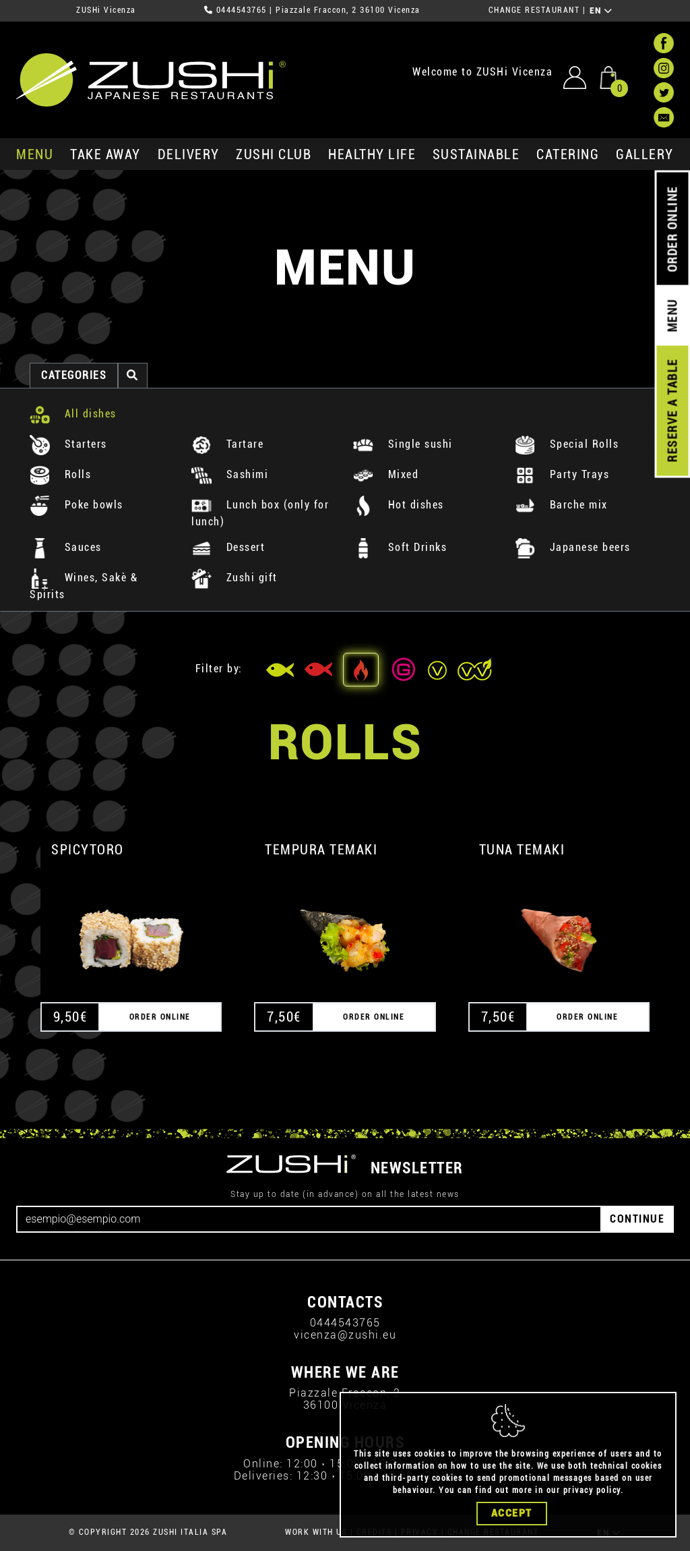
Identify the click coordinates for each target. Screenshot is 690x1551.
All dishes (73, 413)
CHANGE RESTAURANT (534, 10)
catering (567, 154)
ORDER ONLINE (672, 229)
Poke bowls (76, 504)
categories (73, 375)
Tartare (227, 444)
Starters (68, 444)
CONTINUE (637, 1218)
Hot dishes (398, 504)
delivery (189, 154)
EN (601, 11)
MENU (34, 154)
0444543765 (241, 10)
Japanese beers (573, 547)
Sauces (66, 547)
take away (105, 154)
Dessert (228, 547)
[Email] (309, 1219)
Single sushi (403, 444)
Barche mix (561, 504)
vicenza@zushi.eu (345, 1334)
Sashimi (229, 474)
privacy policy (592, 1490)
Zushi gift (234, 577)
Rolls (60, 474)
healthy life (372, 154)
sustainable (476, 154)
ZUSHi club (273, 154)
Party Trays (562, 474)
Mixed (385, 474)
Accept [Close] (511, 1513)
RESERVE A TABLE (672, 411)
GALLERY (645, 154)
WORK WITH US (316, 1532)
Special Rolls (567, 444)
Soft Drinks (400, 547)
